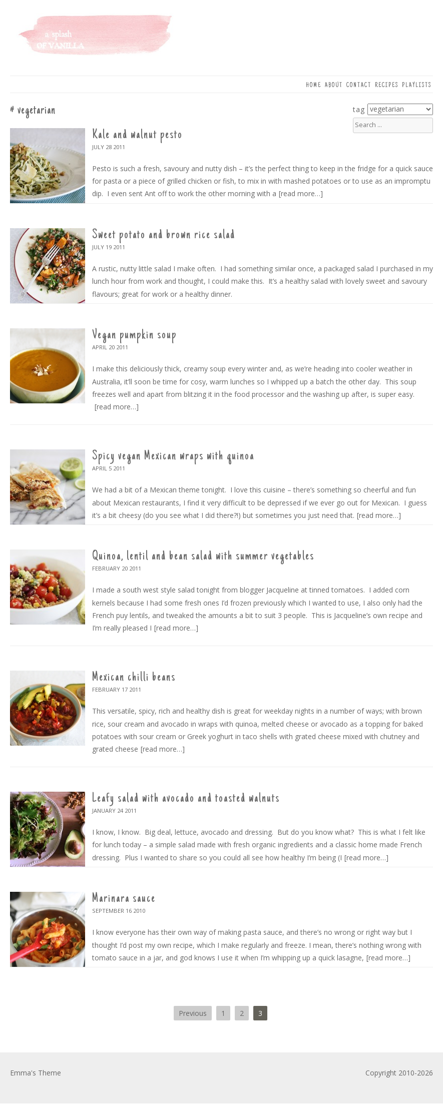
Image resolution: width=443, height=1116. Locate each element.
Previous (193, 1013)
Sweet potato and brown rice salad (163, 235)
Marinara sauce (124, 899)
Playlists (416, 85)
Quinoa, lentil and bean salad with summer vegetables (203, 556)
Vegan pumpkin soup (134, 335)
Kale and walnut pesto (137, 135)
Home (313, 85)
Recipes (386, 85)
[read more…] (301, 193)
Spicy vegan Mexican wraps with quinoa (173, 456)
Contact (358, 85)
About (334, 85)
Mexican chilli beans (134, 678)
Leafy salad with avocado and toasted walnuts (186, 799)
